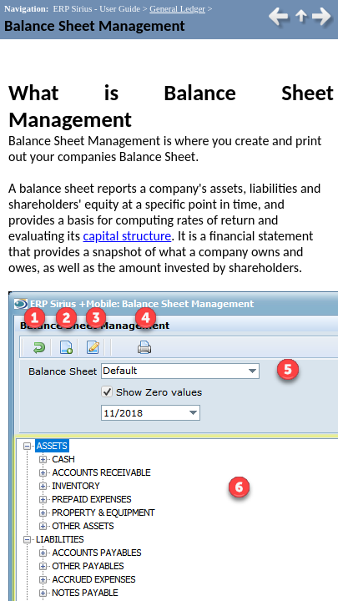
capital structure (127, 236)
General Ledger (177, 8)
